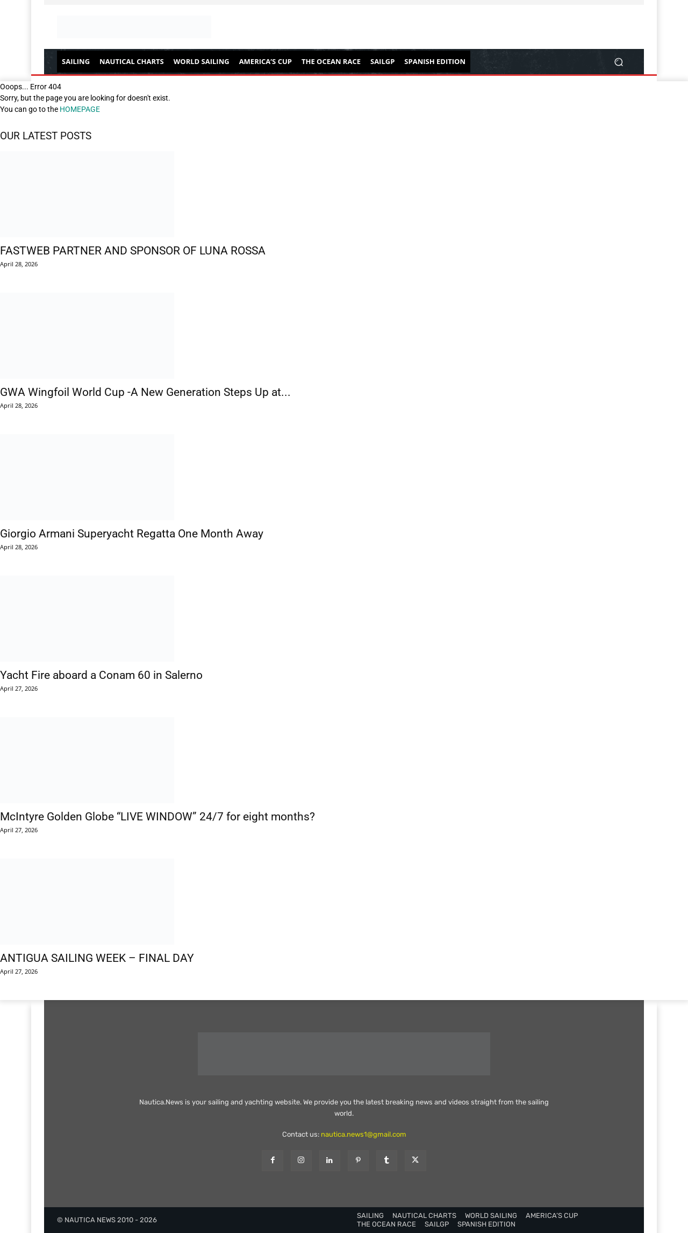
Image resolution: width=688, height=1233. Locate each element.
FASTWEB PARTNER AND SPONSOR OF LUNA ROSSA (133, 250)
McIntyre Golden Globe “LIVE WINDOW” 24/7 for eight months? (157, 816)
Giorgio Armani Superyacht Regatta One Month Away (131, 533)
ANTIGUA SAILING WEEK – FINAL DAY (97, 958)
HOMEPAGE (80, 109)
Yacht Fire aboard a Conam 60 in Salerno (101, 675)
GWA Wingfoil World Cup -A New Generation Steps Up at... (145, 392)
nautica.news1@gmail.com (363, 1134)
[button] (618, 61)
